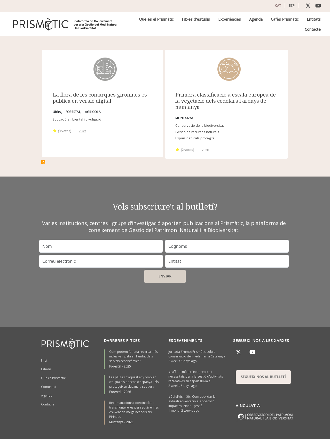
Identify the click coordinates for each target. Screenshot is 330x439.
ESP (292, 5)
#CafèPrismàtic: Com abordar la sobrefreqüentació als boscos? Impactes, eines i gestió (192, 401)
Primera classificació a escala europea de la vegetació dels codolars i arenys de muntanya (225, 100)
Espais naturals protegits (194, 138)
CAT (278, 5)
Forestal (115, 366)
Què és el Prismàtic (156, 19)
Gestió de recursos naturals (197, 132)
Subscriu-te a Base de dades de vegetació (43, 162)
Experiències (229, 19)
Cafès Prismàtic (284, 19)
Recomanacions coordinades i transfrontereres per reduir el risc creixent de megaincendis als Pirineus (134, 410)
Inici (44, 360)
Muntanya (116, 422)
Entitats (314, 19)
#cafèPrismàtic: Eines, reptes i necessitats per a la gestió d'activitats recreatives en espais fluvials (195, 376)
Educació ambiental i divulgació (77, 119)
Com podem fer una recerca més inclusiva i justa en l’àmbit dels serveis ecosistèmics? (133, 356)
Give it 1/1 (55, 130)
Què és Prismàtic (53, 378)
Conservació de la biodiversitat (199, 125)
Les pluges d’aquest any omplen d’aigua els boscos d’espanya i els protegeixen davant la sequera (134, 382)
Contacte (313, 29)
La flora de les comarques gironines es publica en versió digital (100, 97)
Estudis (46, 369)
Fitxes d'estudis (196, 19)
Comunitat (48, 387)
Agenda (256, 19)
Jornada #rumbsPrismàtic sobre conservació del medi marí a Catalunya (196, 353)
